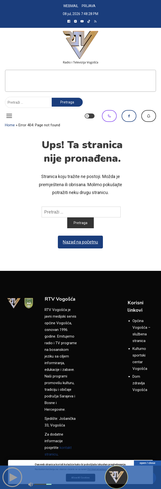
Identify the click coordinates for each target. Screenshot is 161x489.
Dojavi (149, 116)
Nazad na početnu (80, 241)
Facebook (129, 116)
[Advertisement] (80, 81)
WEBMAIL (70, 6)
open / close (147, 462)
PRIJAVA (89, 6)
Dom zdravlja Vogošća (139, 383)
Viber (109, 116)
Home (10, 125)
